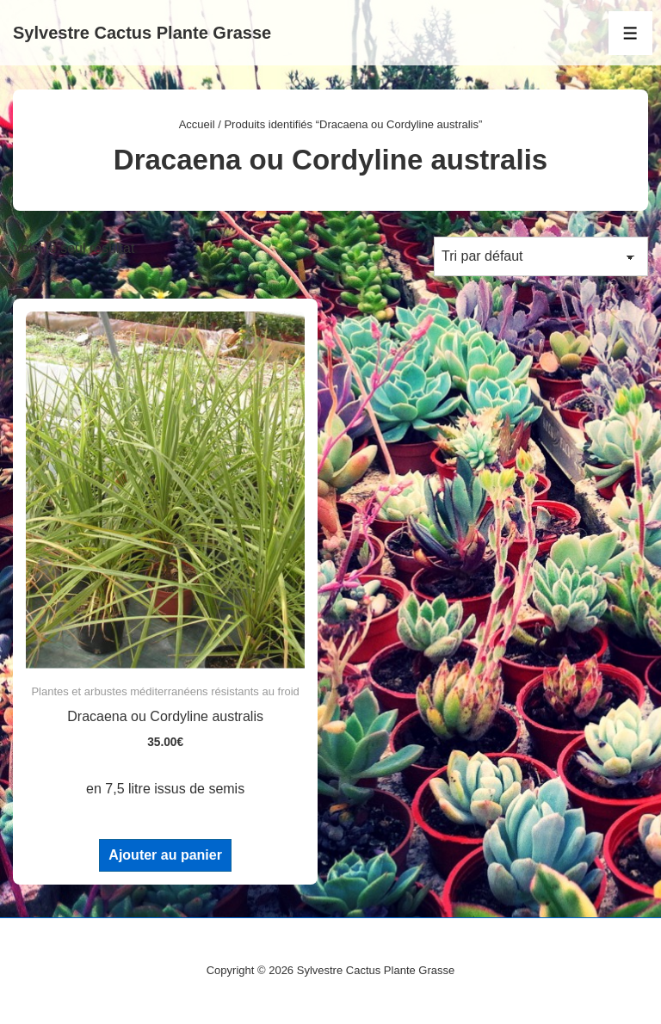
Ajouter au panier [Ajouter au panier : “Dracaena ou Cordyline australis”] (165, 855)
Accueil (197, 124)
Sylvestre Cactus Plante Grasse (142, 32)
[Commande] (541, 256)
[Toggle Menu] (630, 33)
